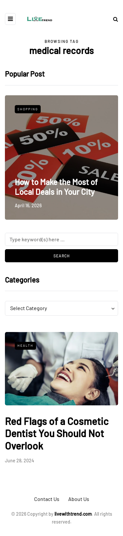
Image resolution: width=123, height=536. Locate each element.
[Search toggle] (113, 19)
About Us (78, 499)
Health (25, 345)
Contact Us (46, 499)
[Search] (61, 239)
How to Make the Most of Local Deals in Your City (56, 186)
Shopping (27, 109)
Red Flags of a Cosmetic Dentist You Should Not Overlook (57, 433)
